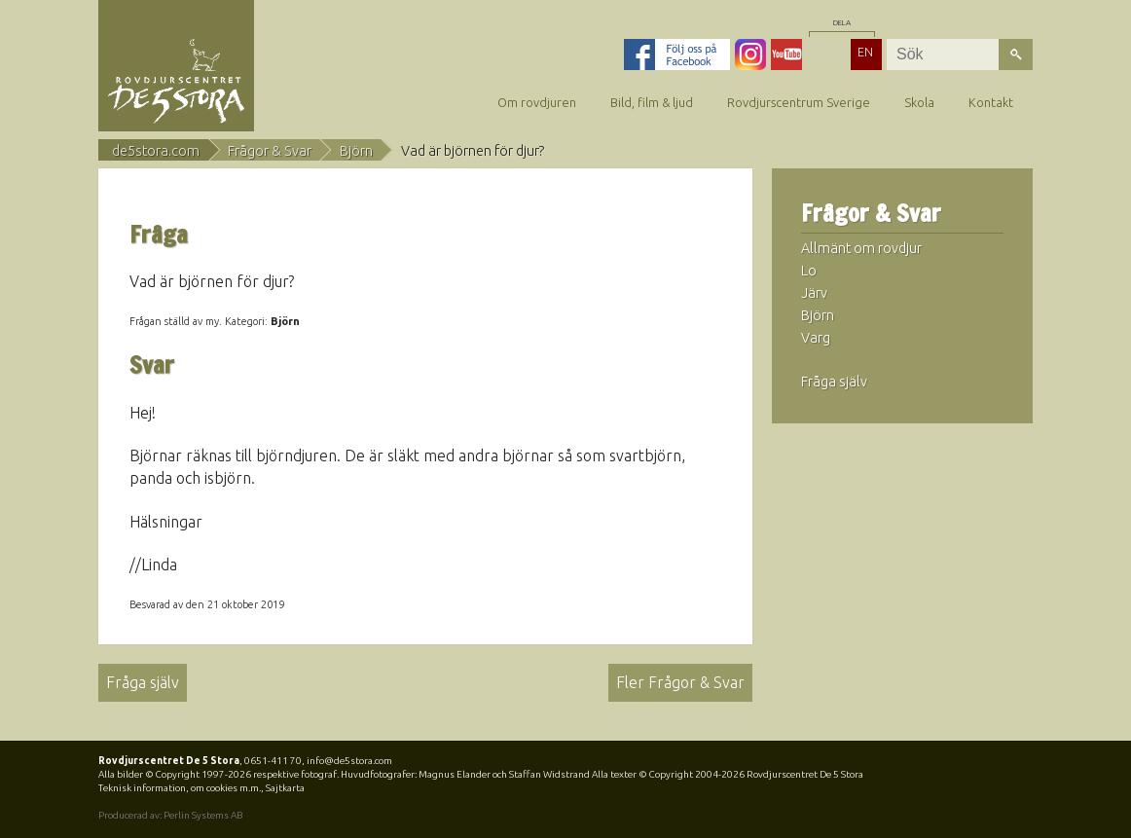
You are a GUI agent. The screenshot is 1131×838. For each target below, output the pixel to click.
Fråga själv (142, 682)
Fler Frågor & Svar (680, 682)
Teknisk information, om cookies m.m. (179, 788)
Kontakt (990, 102)
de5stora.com (156, 151)
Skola (919, 102)
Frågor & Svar (269, 151)
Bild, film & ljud (651, 102)
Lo (809, 270)
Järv (814, 293)
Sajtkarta (285, 788)
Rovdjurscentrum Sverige (798, 102)
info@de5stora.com (349, 760)
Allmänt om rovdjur (861, 248)
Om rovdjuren (536, 102)
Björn (356, 151)
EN (865, 51)
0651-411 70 (273, 760)
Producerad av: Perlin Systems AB (170, 815)
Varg (815, 338)
